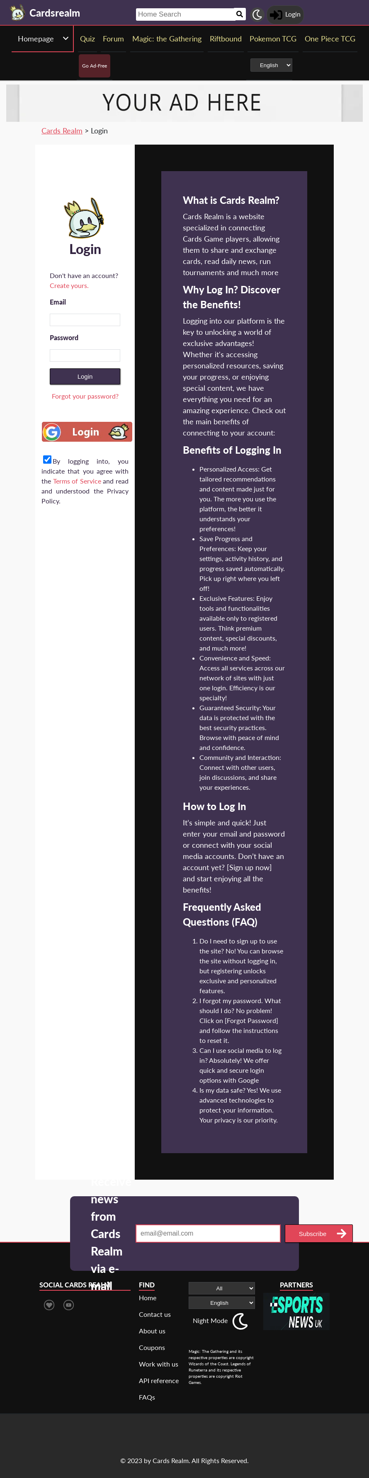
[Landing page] (17, 12)
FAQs (147, 1397)
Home (147, 1297)
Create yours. (69, 285)
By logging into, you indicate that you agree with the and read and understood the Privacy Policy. (85, 481)
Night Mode (210, 1320)
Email (58, 302)
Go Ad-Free (94, 66)
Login (85, 376)
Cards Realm (62, 130)
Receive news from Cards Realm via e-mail (111, 1233)
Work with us (158, 1364)
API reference (159, 1380)
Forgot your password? (85, 396)
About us (152, 1331)
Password (64, 337)
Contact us (155, 1314)
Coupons (152, 1347)
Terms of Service (77, 481)
